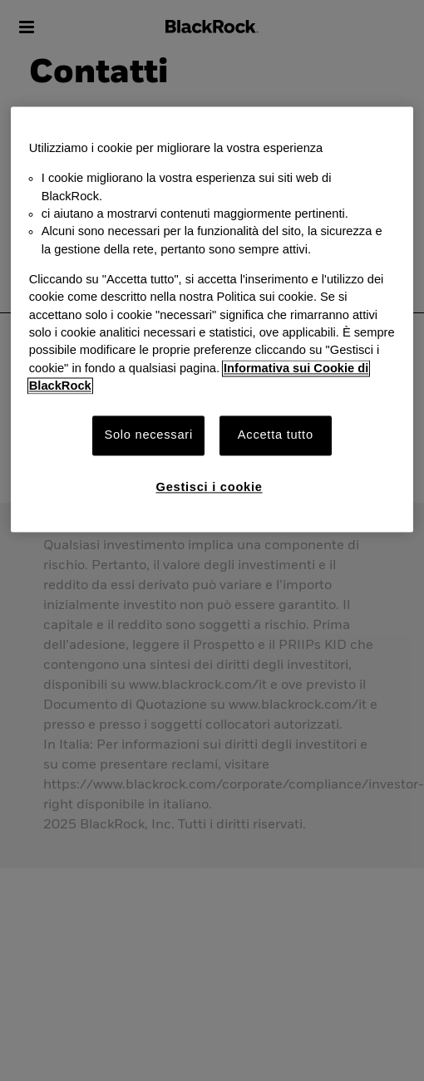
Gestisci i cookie (209, 487)
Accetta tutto (275, 435)
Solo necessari (148, 435)
